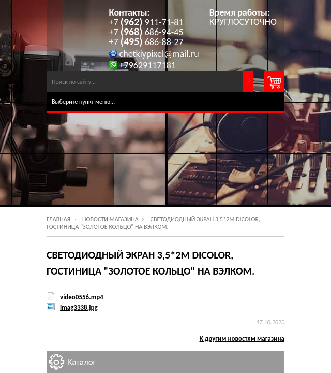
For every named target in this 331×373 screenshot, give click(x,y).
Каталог (81, 361)
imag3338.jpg (79, 307)
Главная (58, 219)
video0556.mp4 (81, 297)
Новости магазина (110, 219)
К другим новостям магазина (242, 338)
